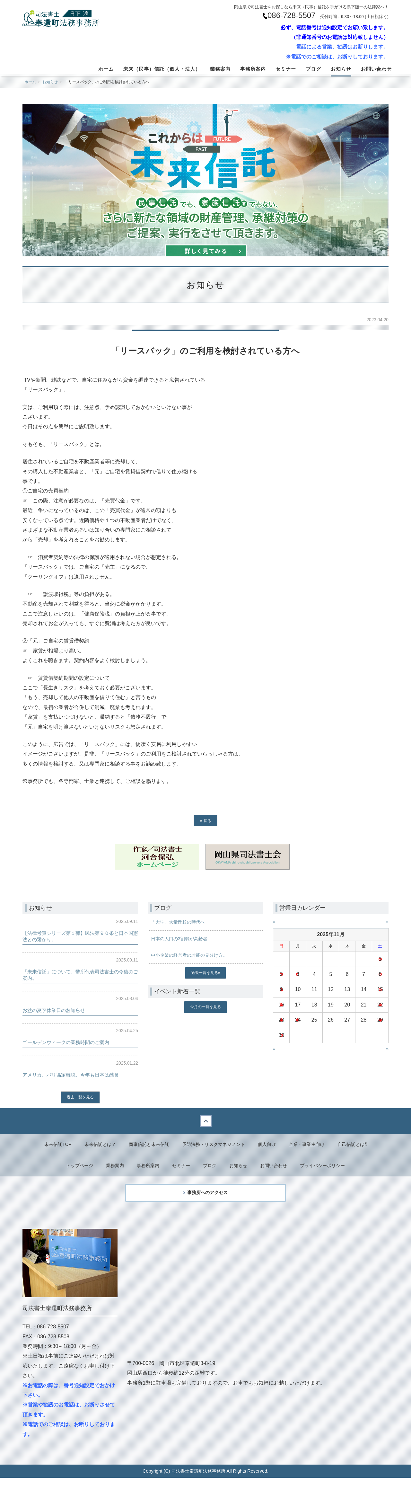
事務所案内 (253, 69)
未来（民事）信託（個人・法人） (161, 69)
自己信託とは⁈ (367, 1146)
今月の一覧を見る (205, 1008)
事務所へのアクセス (207, 1201)
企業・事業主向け (317, 1146)
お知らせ (341, 69)
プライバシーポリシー (332, 1169)
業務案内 (220, 69)
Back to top (205, 1122)
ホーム (106, 69)
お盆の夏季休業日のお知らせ (60, 1010)
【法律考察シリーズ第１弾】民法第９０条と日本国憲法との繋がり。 (80, 936)
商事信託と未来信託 (142, 1146)
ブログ (313, 69)
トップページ (68, 1169)
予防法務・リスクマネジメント (214, 1146)
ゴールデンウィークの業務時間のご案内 (74, 1042)
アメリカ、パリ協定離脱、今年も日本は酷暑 (80, 1074)
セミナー (285, 69)
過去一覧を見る (80, 1097)
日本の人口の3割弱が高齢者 (183, 938)
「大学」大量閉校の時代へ (182, 922)
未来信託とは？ (89, 1146)
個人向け (273, 1146)
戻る (205, 820)
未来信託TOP (42, 1146)
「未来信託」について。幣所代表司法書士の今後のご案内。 (80, 974)
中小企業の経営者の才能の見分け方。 (194, 955)
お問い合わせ (376, 69)
